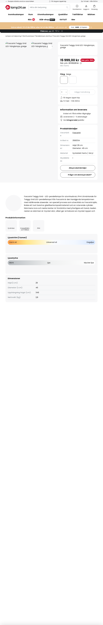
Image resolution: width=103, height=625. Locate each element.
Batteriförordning (84, 605)
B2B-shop (47, 19)
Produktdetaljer (43, 195)
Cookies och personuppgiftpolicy (65, 605)
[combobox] (49, 7)
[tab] (16, 195)
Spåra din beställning (14, 471)
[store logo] (15, 7)
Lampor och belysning (13, 36)
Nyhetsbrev (42, 479)
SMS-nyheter (43, 483)
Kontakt (9, 475)
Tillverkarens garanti (14, 495)
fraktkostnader (58, 616)
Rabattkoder (42, 475)
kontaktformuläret (34, 447)
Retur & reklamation (14, 491)
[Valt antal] (64, 92)
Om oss (40, 467)
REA (31, 19)
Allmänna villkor (75, 477)
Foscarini (77, 132)
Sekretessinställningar (21, 605)
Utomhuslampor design (16, 339)
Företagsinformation (77, 481)
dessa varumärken (76, 429)
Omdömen (42, 487)
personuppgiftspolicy (67, 447)
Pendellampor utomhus (43, 36)
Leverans (9, 483)
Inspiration (41, 498)
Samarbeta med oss (46, 471)
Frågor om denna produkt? (80, 175)
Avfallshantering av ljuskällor (52, 609)
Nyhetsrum (42, 494)
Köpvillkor (49, 605)
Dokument (12, 199)
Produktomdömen (71, 195)
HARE (79, 27)
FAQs (7, 467)
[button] (50, 47)
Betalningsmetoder (14, 479)
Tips (50, 498)
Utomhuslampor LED (40, 339)
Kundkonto (10, 487)
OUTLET (63, 19)
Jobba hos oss (43, 491)
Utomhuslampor (28, 36)
